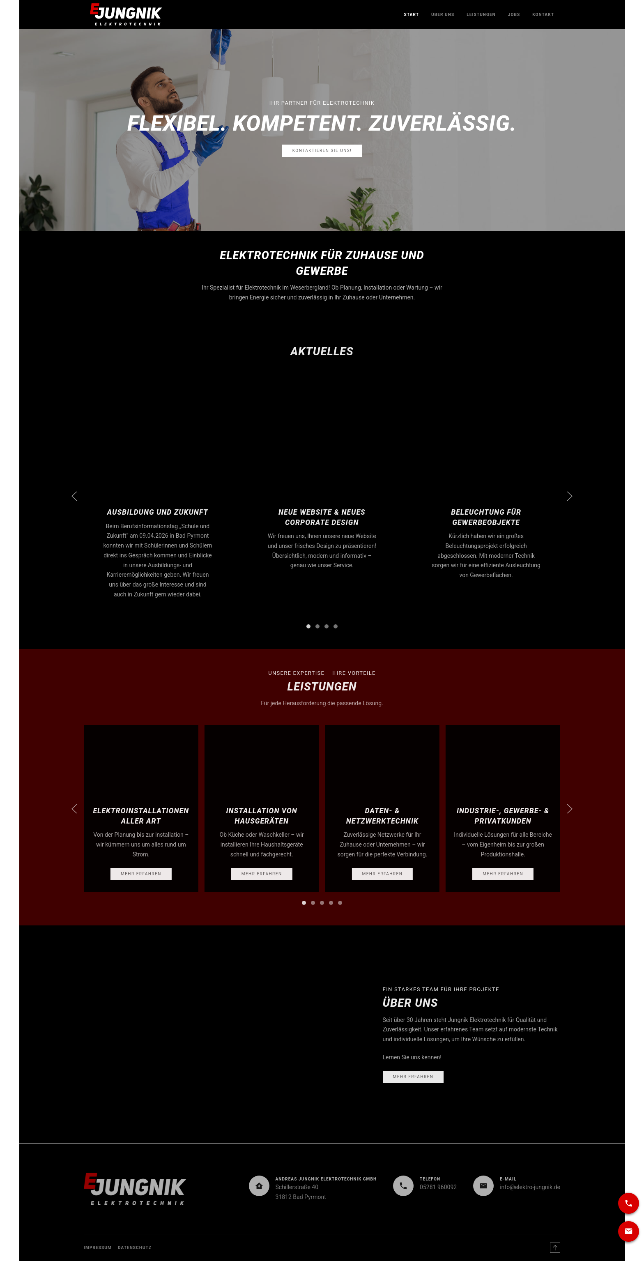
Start (411, 14)
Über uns (442, 14)
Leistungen (481, 14)
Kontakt (543, 14)
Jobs (514, 14)
